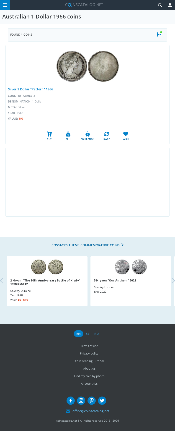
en (78, 333)
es (87, 333)
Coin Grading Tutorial (89, 361)
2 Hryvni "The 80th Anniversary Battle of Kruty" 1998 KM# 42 (45, 282)
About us (89, 368)
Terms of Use (89, 346)
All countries (89, 383)
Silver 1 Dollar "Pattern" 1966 (30, 89)
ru (96, 333)
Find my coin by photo (89, 376)
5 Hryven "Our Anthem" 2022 (115, 280)
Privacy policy (89, 353)
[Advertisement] (87, 182)
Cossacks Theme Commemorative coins (85, 245)
